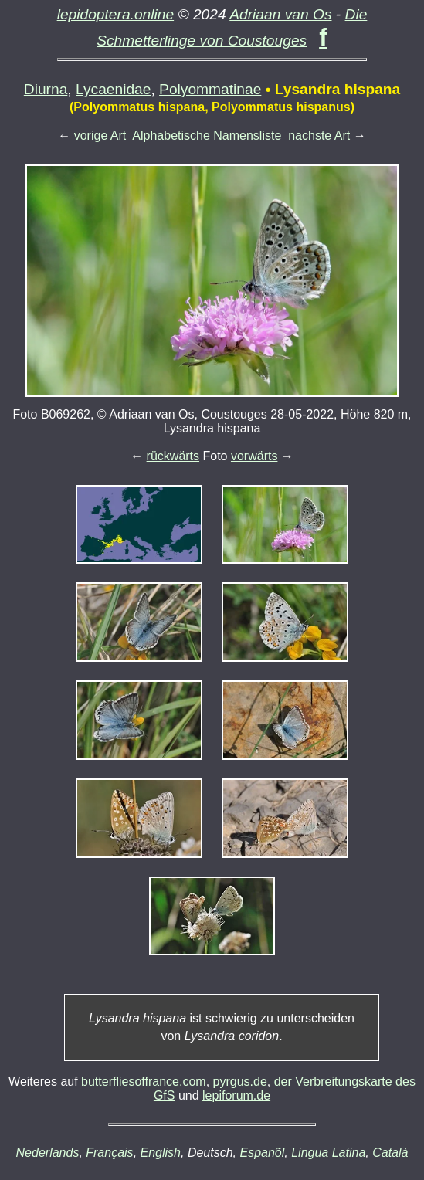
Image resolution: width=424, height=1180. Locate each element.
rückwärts (173, 456)
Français (109, 1152)
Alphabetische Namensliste (206, 135)
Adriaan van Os (280, 14)
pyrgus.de (240, 1081)
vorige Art (100, 135)
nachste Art (319, 135)
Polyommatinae (210, 89)
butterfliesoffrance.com (143, 1081)
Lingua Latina (328, 1152)
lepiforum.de (236, 1095)
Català (390, 1152)
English (161, 1152)
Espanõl (261, 1152)
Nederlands (48, 1152)
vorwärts (254, 456)
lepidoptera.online (116, 14)
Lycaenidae (113, 89)
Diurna (46, 89)
